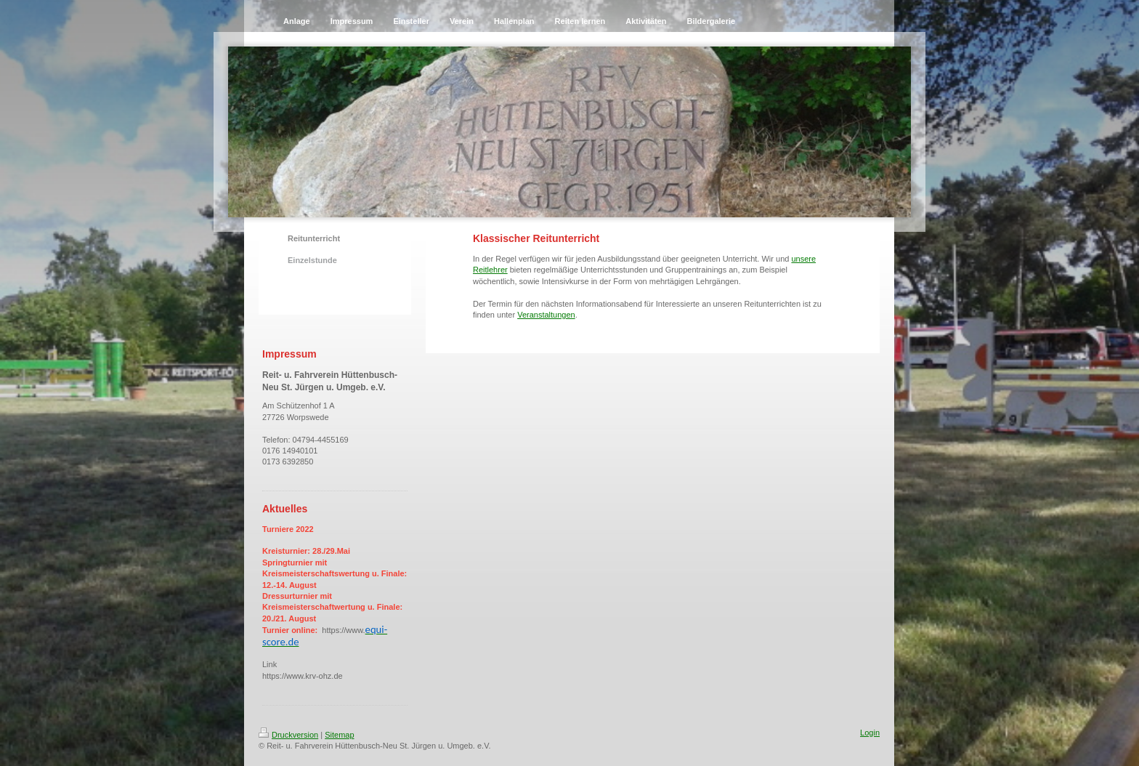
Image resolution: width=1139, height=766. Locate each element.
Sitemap (339, 734)
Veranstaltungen (546, 314)
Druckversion (288, 734)
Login (870, 732)
